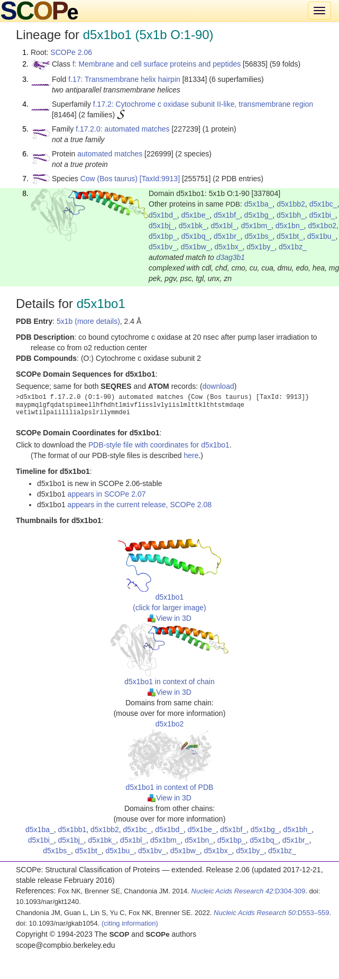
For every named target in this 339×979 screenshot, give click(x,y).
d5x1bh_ (291, 215)
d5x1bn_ (290, 225)
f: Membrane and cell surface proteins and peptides (156, 64)
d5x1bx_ (229, 247)
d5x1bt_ (290, 236)
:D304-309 (248, 891)
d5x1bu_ (321, 236)
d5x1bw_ (195, 247)
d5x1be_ (195, 215)
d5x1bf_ (227, 215)
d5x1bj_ (162, 225)
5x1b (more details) (88, 321)
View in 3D (169, 618)
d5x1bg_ (258, 215)
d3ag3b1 (230, 257)
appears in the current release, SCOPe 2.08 (140, 504)
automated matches (109, 154)
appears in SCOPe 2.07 (107, 494)
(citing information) (130, 923)
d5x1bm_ (256, 225)
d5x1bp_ (163, 236)
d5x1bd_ (163, 215)
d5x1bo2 (322, 225)
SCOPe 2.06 (71, 52)
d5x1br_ (227, 236)
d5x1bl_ (224, 225)
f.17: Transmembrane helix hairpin (124, 79)
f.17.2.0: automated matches (122, 129)
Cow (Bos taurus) (109, 178)
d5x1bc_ (323, 204)
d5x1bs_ (258, 236)
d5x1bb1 (72, 829)
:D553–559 (271, 913)
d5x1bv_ (163, 247)
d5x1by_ (260, 247)
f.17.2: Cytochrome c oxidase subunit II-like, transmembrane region (203, 104)
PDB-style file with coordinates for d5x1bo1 (159, 445)
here (191, 455)
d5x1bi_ (322, 215)
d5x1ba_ (258, 204)
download (218, 386)
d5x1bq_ (195, 236)
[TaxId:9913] (160, 178)
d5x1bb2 (291, 204)
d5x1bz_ (293, 247)
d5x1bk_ (193, 225)
